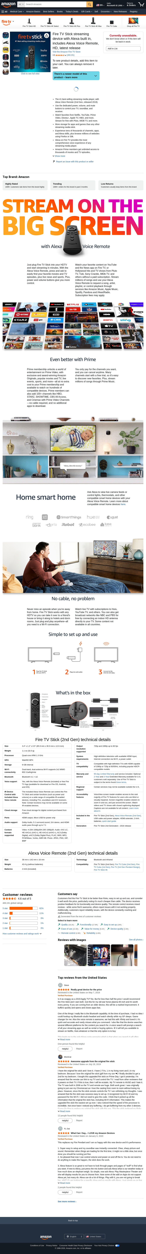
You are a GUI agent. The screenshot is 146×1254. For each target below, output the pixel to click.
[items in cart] (141, 4)
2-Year (96, 777)
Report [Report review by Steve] (79, 1049)
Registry (133, 11)
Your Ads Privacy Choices (104, 1246)
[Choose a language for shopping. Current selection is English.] (72, 1236)
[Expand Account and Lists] (123, 5)
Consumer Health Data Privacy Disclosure (75, 1246)
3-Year (106, 777)
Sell (96, 11)
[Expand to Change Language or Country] (103, 5)
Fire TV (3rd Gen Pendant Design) (125, 867)
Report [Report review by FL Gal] (79, 1192)
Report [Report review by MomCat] (79, 1120)
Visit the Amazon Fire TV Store (66, 52)
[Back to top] (73, 1223)
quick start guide (109, 821)
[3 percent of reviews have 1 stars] (23, 928)
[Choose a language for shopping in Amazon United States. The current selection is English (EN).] (99, 4)
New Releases (120, 11)
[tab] (66, 924)
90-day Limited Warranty (104, 774)
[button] (4, 11)
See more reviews (66, 1201)
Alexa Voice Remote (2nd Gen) (128, 816)
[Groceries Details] (111, 11)
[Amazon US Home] (45, 1238)
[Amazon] (8, 4)
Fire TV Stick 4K (101, 870)
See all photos (135, 939)
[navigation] (7, 22)
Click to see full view (30, 73)
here (123, 504)
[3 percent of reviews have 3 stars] (23, 918)
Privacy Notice (51, 1246)
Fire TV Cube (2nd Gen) (125, 864)
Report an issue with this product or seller (73, 161)
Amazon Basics (33, 11)
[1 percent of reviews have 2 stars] (23, 923)
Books (60, 11)
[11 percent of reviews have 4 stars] (23, 913)
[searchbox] (55, 4)
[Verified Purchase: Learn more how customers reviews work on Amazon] (65, 995)
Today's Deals (72, 11)
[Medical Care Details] (23, 11)
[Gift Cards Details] (91, 11)
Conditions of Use (37, 1246)
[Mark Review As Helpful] (65, 1049)
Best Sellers (48, 11)
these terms (121, 782)
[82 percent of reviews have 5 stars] (23, 908)
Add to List (112, 48)
